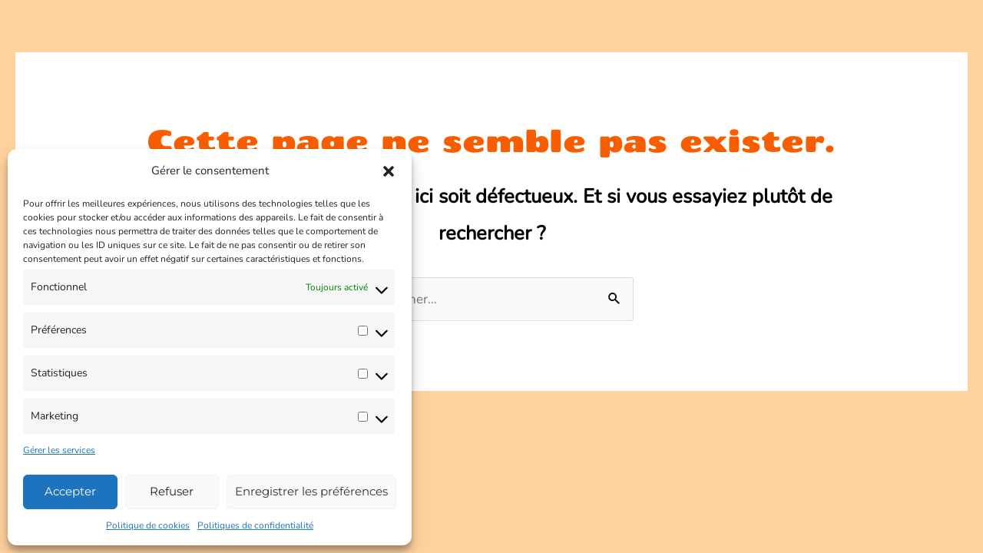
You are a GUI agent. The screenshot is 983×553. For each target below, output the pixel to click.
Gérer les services (59, 450)
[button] (388, 171)
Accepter (70, 491)
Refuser (172, 491)
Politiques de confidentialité (255, 525)
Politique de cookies (148, 525)
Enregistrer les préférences (311, 491)
